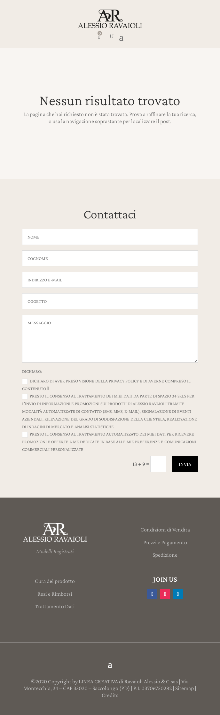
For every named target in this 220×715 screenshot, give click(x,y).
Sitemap (184, 688)
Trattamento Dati (55, 606)
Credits (110, 695)
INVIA (185, 464)
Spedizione (165, 555)
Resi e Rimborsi (54, 594)
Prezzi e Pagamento (165, 542)
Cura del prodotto (55, 581)
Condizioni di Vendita (165, 529)
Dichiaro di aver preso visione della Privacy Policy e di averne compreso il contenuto (106, 384)
